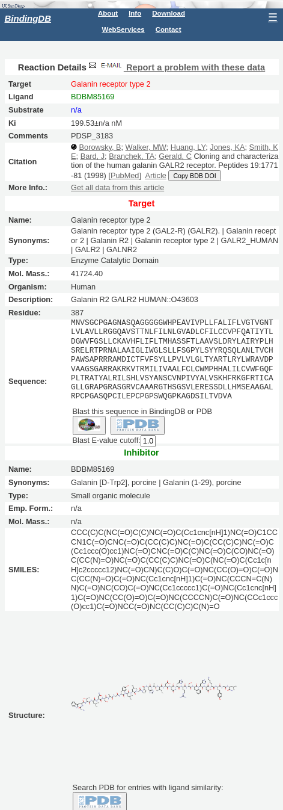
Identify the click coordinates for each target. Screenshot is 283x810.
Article (155, 175)
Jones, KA (227, 147)
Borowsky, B (100, 147)
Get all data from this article (117, 187)
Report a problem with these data (176, 67)
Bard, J (93, 156)
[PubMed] (124, 175)
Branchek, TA (131, 156)
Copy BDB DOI (194, 175)
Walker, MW (146, 147)
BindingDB (28, 18)
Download (168, 13)
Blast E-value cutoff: (107, 440)
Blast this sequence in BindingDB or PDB (142, 410)
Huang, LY (188, 147)
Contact (168, 29)
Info (135, 13)
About (108, 13)
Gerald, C (175, 156)
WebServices (123, 29)
